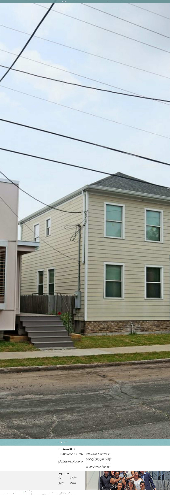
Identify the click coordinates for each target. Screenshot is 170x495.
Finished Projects (63, 441)
